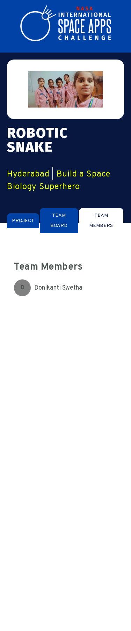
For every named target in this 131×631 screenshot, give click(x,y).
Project (23, 221)
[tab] (23, 220)
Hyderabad (28, 174)
